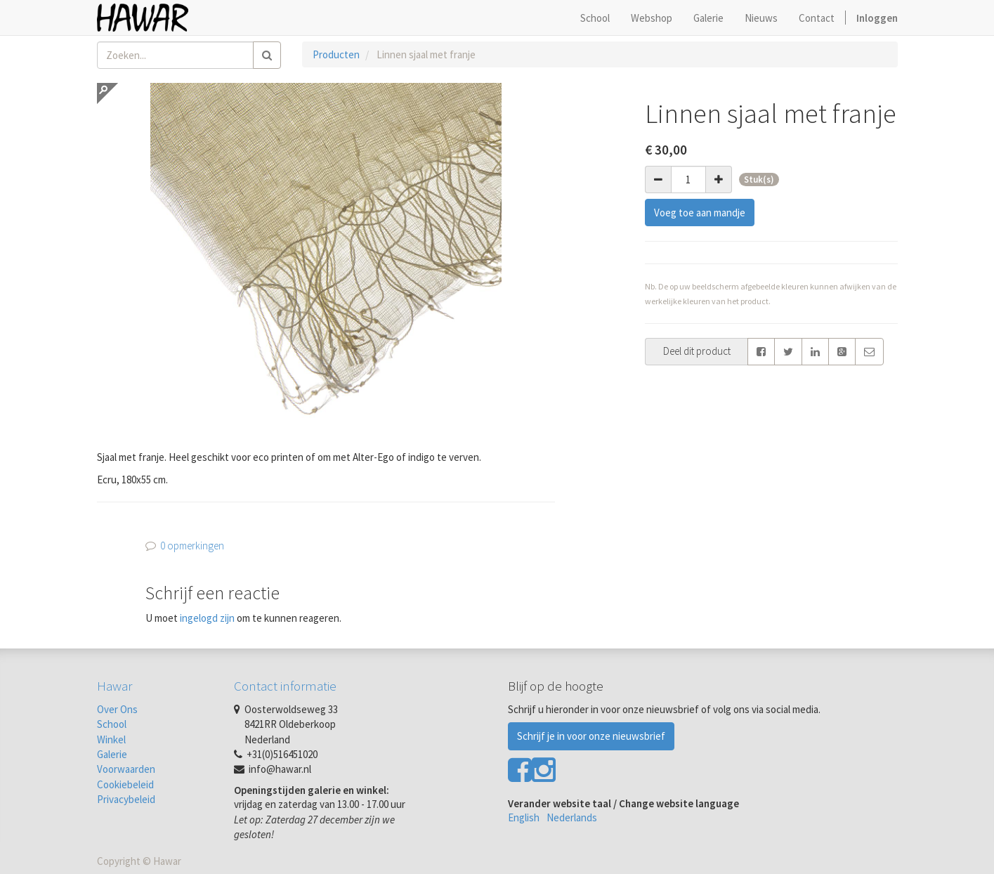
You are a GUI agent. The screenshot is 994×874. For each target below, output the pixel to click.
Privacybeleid (126, 799)
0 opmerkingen (192, 545)
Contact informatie (285, 685)
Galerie (112, 754)
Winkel (111, 739)
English (523, 817)
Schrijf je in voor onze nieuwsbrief (591, 736)
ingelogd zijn (207, 618)
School (111, 724)
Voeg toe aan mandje (699, 212)
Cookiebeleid (125, 784)
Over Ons (117, 709)
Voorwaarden (126, 769)
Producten (336, 54)
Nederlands (572, 817)
